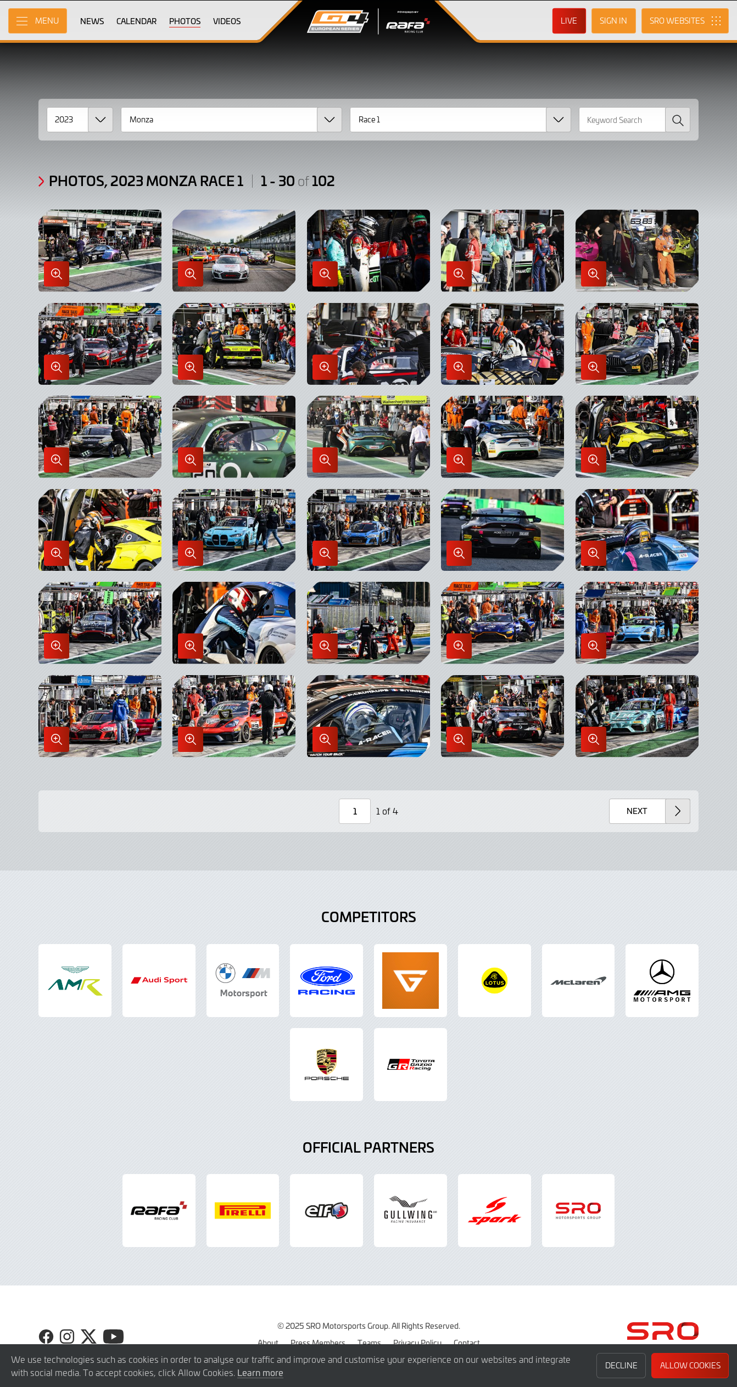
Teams (369, 1342)
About (268, 1342)
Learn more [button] (260, 1372)
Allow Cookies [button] (690, 1365)
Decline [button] (621, 1365)
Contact (467, 1342)
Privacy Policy (417, 1342)
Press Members (318, 1342)
